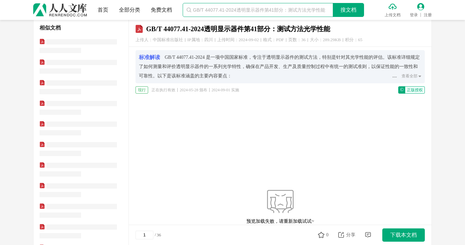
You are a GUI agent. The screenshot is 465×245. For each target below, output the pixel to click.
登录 (414, 15)
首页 (103, 10)
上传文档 (393, 15)
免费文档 (161, 10)
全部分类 (129, 10)
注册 (428, 15)
